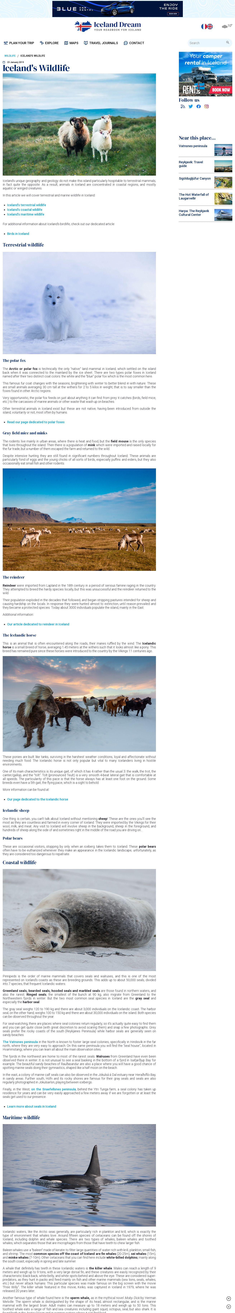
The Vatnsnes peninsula (20, 1042)
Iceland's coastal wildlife (24, 210)
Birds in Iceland (18, 234)
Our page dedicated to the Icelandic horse (37, 799)
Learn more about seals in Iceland (31, 1106)
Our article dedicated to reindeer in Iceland (38, 624)
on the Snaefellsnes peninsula (53, 1089)
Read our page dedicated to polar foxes (36, 422)
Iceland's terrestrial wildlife (26, 205)
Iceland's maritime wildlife (25, 214)
